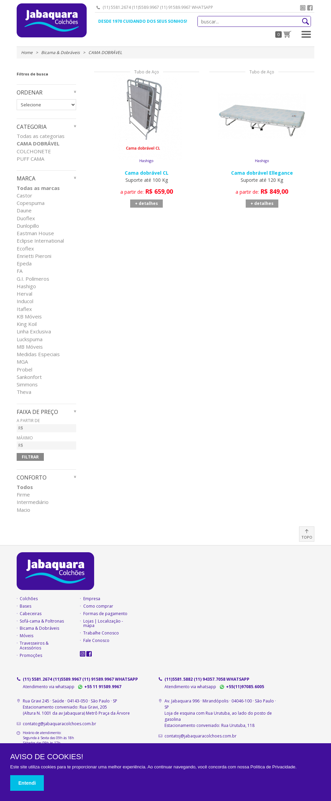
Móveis (26, 635)
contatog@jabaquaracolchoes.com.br (59, 724)
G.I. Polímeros (33, 279)
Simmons (27, 384)
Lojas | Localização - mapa (103, 623)
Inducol (25, 301)
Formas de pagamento (105, 613)
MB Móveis (30, 347)
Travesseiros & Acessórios (34, 645)
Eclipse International (40, 241)
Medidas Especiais (38, 354)
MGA (22, 362)
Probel (24, 369)
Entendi (27, 783)
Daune (24, 210)
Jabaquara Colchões (52, 20)
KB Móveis (29, 316)
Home (27, 52)
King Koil (27, 324)
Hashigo (26, 286)
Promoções (31, 655)
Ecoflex (25, 248)
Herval (24, 294)
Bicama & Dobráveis (60, 52)
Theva (24, 392)
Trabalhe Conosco (101, 633)
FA (19, 271)
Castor (24, 195)
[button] (306, 34)
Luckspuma (29, 339)
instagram (303, 8)
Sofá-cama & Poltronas (42, 621)
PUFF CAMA (30, 159)
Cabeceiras (30, 613)
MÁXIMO (46, 443)
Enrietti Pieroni (34, 256)
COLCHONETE (34, 151)
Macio (23, 510)
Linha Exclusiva (34, 331)
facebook (310, 8)
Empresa (91, 598)
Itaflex (24, 309)
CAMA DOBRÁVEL (38, 143)
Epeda (24, 263)
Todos (25, 487)
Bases (25, 606)
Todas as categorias (41, 136)
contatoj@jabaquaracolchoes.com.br (200, 736)
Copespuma (31, 203)
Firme (23, 495)
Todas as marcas (38, 188)
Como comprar (98, 606)
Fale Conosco (96, 640)
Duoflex (26, 218)
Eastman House (35, 233)
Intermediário (33, 502)
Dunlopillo (28, 226)
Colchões (29, 598)
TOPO (306, 537)
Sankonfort (29, 377)
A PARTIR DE (46, 425)
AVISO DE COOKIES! (46, 756)
